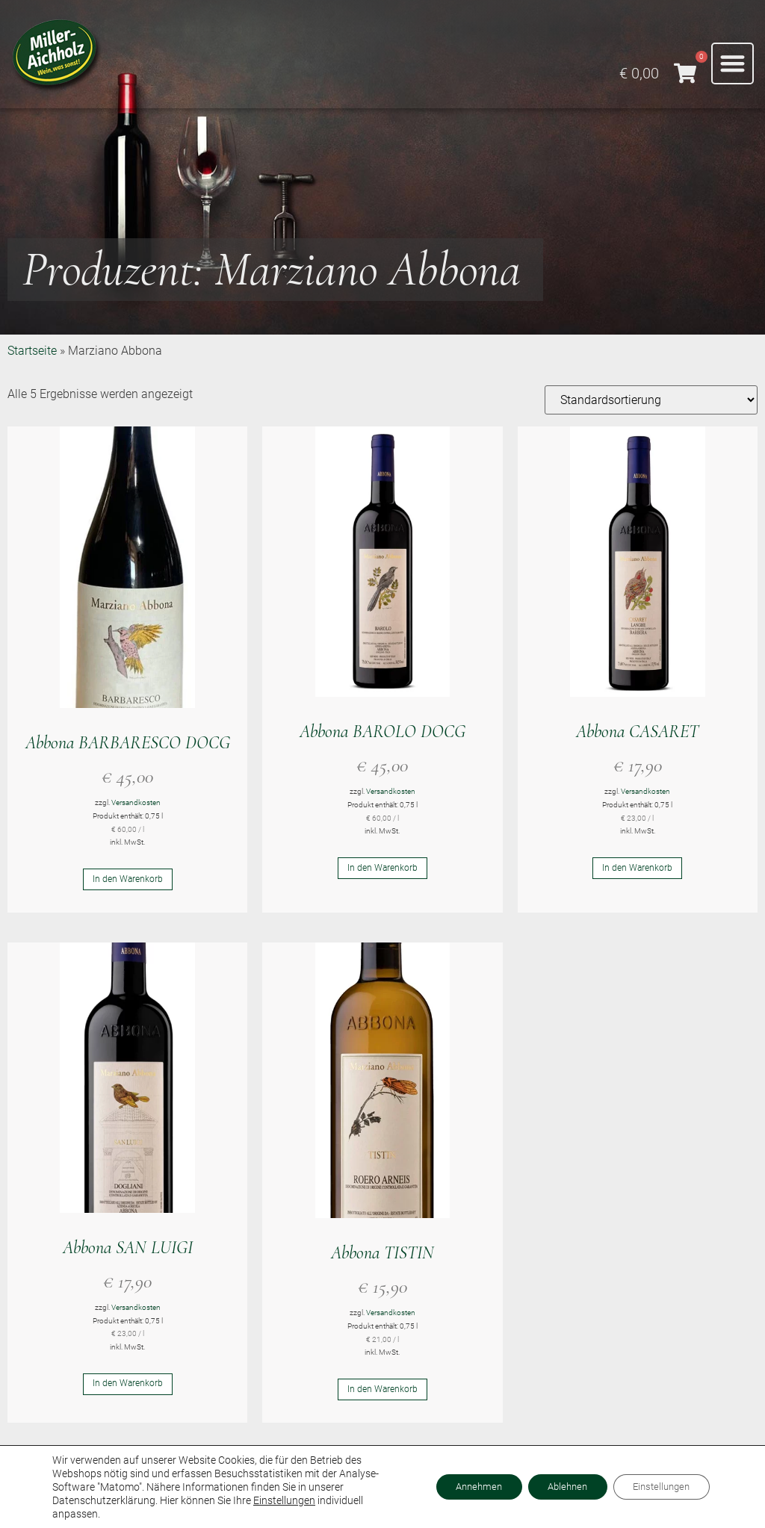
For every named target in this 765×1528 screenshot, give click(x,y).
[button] (732, 64)
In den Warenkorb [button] (128, 880)
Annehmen (455, 1487)
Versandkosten (136, 802)
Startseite (32, 351)
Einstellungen (284, 1500)
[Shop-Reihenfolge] (651, 399)
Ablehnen (552, 1487)
